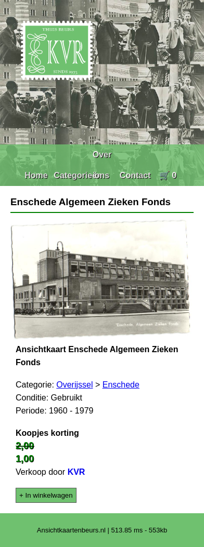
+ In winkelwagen (46, 495)
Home (35, 175)
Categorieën (77, 175)
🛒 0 (167, 175)
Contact (135, 175)
